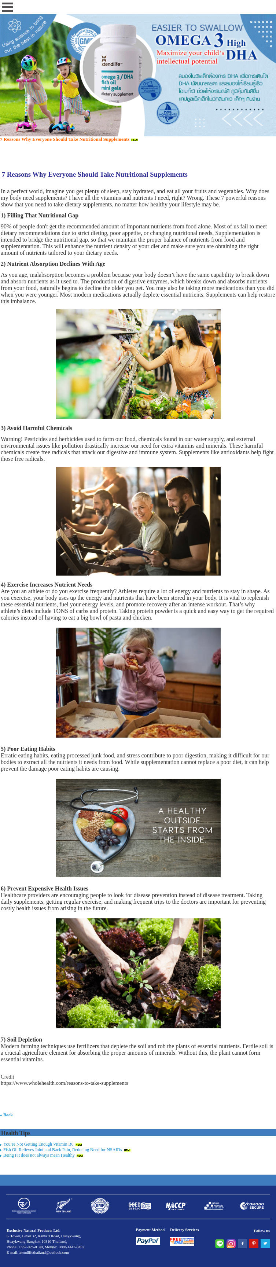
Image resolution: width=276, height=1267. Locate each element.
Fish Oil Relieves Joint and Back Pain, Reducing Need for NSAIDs (62, 1149)
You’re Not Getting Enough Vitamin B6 (38, 1144)
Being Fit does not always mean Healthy (39, 1155)
